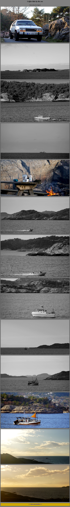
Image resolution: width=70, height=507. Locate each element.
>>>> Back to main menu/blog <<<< (35, 504)
